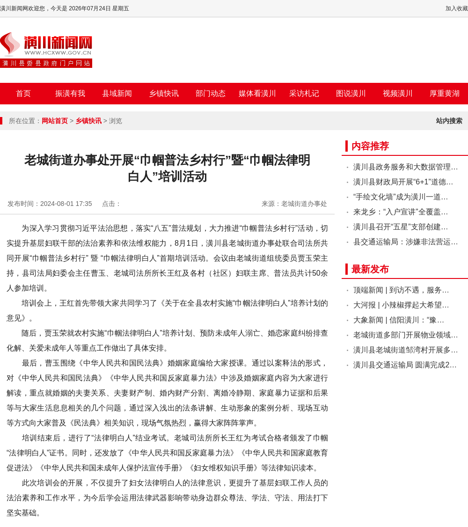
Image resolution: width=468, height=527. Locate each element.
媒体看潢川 (257, 93)
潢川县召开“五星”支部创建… (400, 227)
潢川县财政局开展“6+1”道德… (403, 182)
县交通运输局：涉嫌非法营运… (405, 242)
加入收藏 (457, 8)
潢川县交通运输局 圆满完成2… (405, 365)
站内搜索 (449, 120)
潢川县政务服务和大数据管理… (405, 167)
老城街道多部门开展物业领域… (405, 335)
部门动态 (211, 93)
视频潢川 (398, 93)
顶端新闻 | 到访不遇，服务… (401, 290)
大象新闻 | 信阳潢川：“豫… (398, 320)
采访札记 (304, 93)
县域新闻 (117, 93)
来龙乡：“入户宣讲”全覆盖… (400, 212)
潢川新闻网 (46, 50)
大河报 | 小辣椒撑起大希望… (401, 305)
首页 (23, 93)
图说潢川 (351, 93)
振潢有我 (70, 93)
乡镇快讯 (164, 93)
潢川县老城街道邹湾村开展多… (405, 350)
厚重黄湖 (445, 93)
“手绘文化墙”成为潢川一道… (400, 197)
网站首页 (55, 120)
